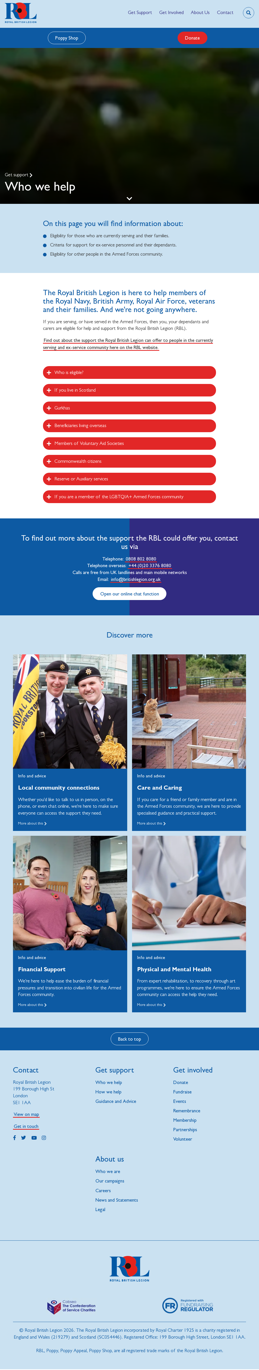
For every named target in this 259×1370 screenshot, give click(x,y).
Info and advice (32, 775)
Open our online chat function (129, 593)
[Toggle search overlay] (248, 12)
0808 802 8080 (141, 559)
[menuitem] (140, 13)
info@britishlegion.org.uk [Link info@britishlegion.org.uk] (136, 579)
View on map (26, 1114)
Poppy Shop (66, 38)
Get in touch (26, 1126)
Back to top (129, 1039)
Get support (17, 174)
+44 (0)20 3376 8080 (149, 565)
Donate (192, 38)
